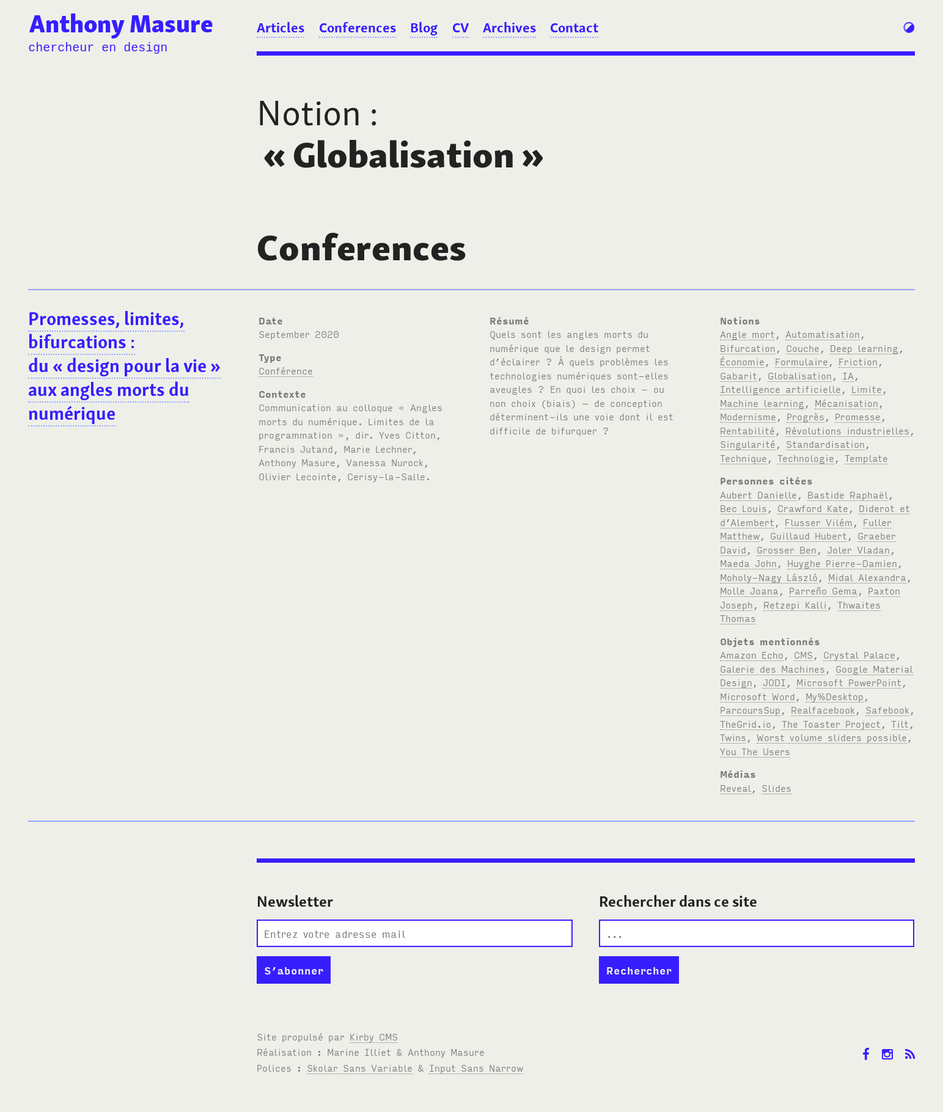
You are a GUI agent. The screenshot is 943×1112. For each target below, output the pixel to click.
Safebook (887, 709)
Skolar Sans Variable (360, 1067)
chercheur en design (97, 48)
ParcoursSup (750, 709)
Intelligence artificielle (780, 388)
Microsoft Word (757, 696)
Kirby (374, 1036)
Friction (858, 361)
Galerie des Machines (772, 668)
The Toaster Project (831, 723)
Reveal (735, 787)
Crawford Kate (812, 508)
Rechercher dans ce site (678, 901)
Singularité (748, 443)
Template (866, 458)
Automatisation (822, 333)
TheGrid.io (745, 723)
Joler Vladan (858, 549)
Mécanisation (846, 403)
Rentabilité (747, 430)
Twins (733, 737)
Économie (742, 361)
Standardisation (825, 443)
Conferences (357, 27)
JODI (774, 682)
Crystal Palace (859, 654)
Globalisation (800, 375)
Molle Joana (749, 590)
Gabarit (738, 375)
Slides (776, 787)
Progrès (805, 416)
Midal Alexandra (867, 577)
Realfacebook (823, 709)
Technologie (805, 458)
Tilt (900, 723)
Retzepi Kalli (795, 604)
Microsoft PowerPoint (848, 682)
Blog (424, 27)
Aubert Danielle (758, 494)
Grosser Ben (786, 549)
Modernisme (748, 416)
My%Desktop (834, 696)
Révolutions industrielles (847, 430)
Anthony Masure (121, 24)
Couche (803, 348)
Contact (574, 27)
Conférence (286, 370)
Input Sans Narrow (476, 1067)
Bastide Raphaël (847, 494)
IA (848, 375)
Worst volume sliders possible (832, 737)
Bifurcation (748, 348)
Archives (509, 27)
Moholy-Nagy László (769, 577)
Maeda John (748, 563)
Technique (743, 458)
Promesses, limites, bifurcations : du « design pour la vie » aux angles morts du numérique (124, 366)
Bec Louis (743, 508)
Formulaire (801, 361)
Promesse (858, 416)
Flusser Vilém (819, 522)
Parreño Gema (823, 590)
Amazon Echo (751, 654)
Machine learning (762, 403)
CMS (803, 654)
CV (460, 27)
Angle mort (747, 333)
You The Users (755, 751)
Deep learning (864, 348)
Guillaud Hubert (808, 535)
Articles (280, 27)
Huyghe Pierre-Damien (842, 563)
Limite (866, 388)
